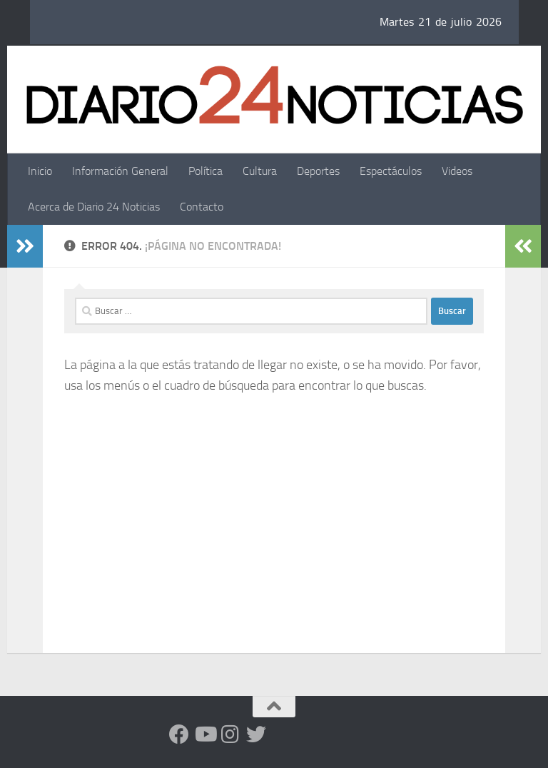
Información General (120, 171)
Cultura (260, 171)
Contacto (201, 206)
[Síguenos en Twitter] (256, 734)
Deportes (318, 171)
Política (205, 171)
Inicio (40, 171)
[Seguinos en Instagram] (230, 734)
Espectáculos (391, 171)
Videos (457, 171)
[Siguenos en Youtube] (205, 734)
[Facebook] (179, 734)
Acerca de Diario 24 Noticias (94, 206)
